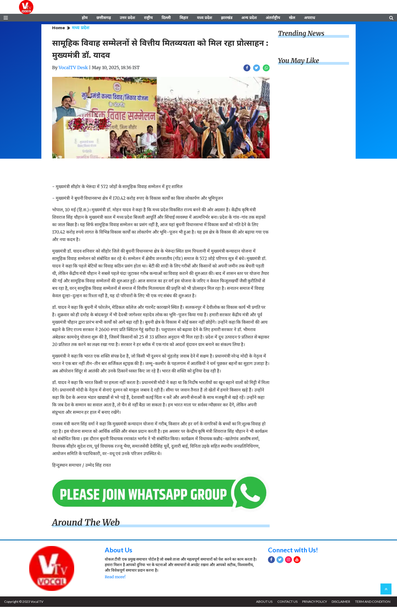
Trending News (301, 34)
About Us (119, 551)
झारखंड (226, 18)
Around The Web (86, 523)
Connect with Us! (294, 551)
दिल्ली (166, 18)
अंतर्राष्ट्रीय (273, 18)
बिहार (183, 18)
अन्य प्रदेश (249, 18)
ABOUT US (262, 603)
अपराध (309, 18)
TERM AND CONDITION (372, 603)
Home (58, 28)
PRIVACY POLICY (313, 603)
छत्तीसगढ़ (103, 18)
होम (85, 18)
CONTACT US (286, 603)
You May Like (298, 62)
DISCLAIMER (340, 603)
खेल (292, 18)
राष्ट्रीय (148, 18)
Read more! (115, 577)
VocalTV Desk (73, 68)
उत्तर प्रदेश (127, 18)
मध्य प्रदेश (204, 18)
